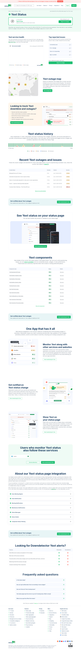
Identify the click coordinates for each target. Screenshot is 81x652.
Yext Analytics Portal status (14, 278)
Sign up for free (11, 42)
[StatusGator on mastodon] (65, 641)
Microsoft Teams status (67, 622)
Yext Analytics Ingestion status (15, 275)
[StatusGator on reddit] (57, 641)
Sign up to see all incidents (40, 191)
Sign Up (74, 5)
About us (51, 610)
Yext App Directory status (14, 285)
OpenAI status (65, 629)
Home (9, 11)
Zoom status (64, 635)
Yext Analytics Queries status (15, 282)
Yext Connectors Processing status (16, 302)
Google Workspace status (67, 620)
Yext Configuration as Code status (16, 296)
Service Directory (53, 612)
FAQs (50, 631)
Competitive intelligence (15, 620)
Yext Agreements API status (14, 272)
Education (12, 614)
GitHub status (64, 616)
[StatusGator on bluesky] (63, 641)
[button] (40, 494)
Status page (28, 610)
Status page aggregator (31, 616)
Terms (50, 629)
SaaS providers (13, 624)
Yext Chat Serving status (14, 292)
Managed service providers (15, 618)
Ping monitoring (29, 624)
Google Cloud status (66, 618)
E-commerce (12, 622)
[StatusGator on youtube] (61, 641)
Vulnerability (51, 624)
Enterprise (12, 616)
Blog (62, 5)
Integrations (51, 614)
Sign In (67, 5)
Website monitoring (30, 620)
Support (51, 616)
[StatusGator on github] (68, 641)
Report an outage (65, 21)
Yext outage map (47, 90)
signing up (53, 489)
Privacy (50, 626)
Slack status (64, 633)
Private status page (30, 612)
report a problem (28, 262)
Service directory (15, 11)
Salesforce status (65, 631)
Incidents (28, 626)
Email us (36, 603)
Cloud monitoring (29, 618)
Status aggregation (30, 614)
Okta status (64, 626)
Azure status (64, 612)
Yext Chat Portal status (14, 289)
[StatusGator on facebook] (70, 641)
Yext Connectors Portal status (15, 299)
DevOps (11, 612)
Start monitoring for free (16, 122)
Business (42, 610)
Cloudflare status (65, 614)
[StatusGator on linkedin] (59, 641)
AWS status (64, 610)
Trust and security (53, 622)
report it (46, 164)
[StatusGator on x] (72, 641)
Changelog (51, 620)
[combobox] (24, 5)
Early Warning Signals (30, 622)
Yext (20, 11)
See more (62, 272)
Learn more (60, 1)
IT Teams (12, 610)
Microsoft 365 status (66, 624)
